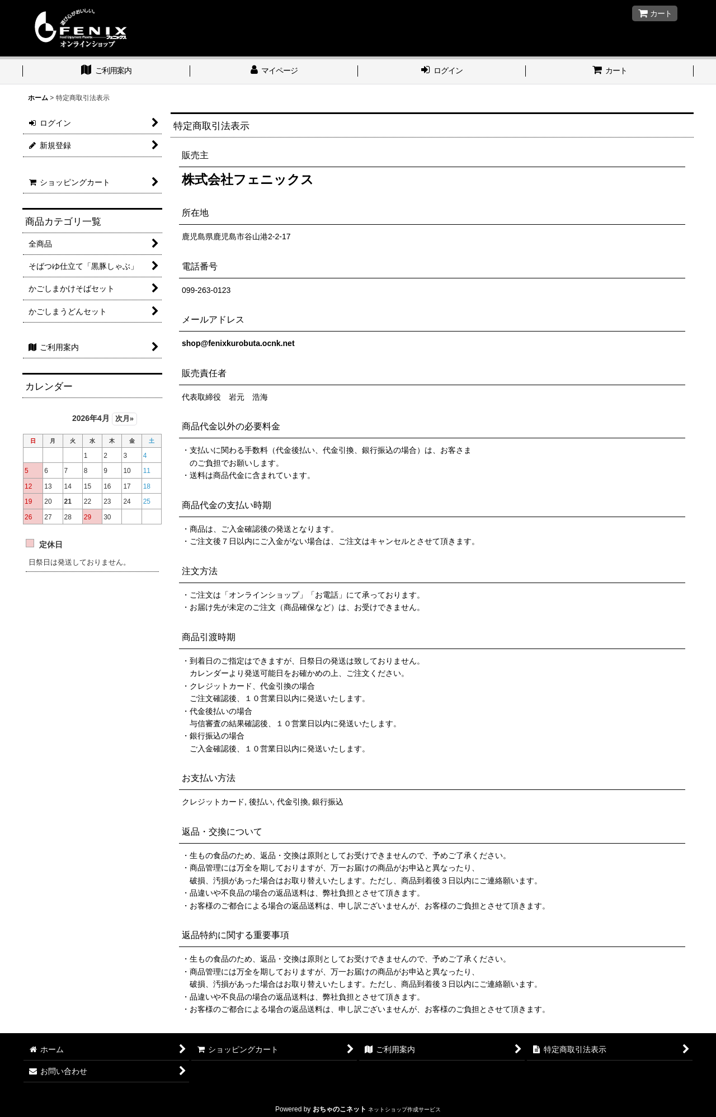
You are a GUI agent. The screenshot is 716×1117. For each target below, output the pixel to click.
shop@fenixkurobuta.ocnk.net (238, 343)
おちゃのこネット (339, 1109)
